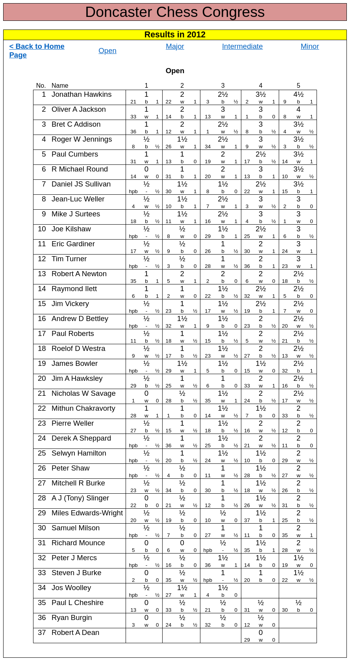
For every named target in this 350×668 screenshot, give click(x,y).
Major (175, 46)
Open (107, 50)
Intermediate (242, 46)
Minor (310, 46)
